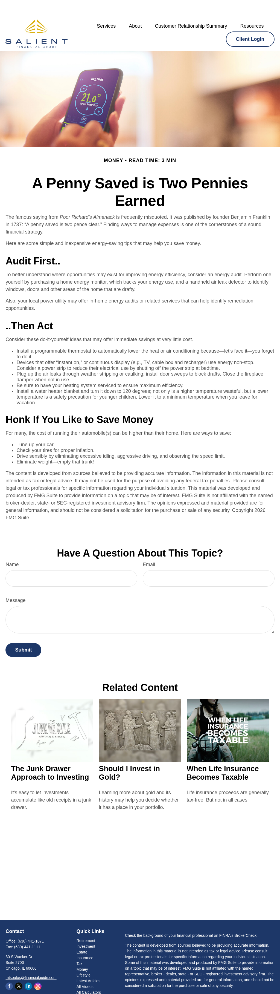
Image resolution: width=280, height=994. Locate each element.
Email (149, 548)
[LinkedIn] (28, 969)
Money (82, 953)
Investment (86, 930)
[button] (106, 9)
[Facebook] (9, 969)
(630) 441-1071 (31, 925)
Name (12, 548)
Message (15, 584)
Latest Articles (88, 964)
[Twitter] (18, 969)
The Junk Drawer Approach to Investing (50, 756)
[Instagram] (38, 969)
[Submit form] (23, 634)
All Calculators (89, 976)
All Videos (85, 970)
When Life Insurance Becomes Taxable (223, 756)
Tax (80, 947)
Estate (82, 936)
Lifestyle (84, 958)
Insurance (85, 941)
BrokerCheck (245, 919)
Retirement (86, 924)
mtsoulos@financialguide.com (30, 961)
